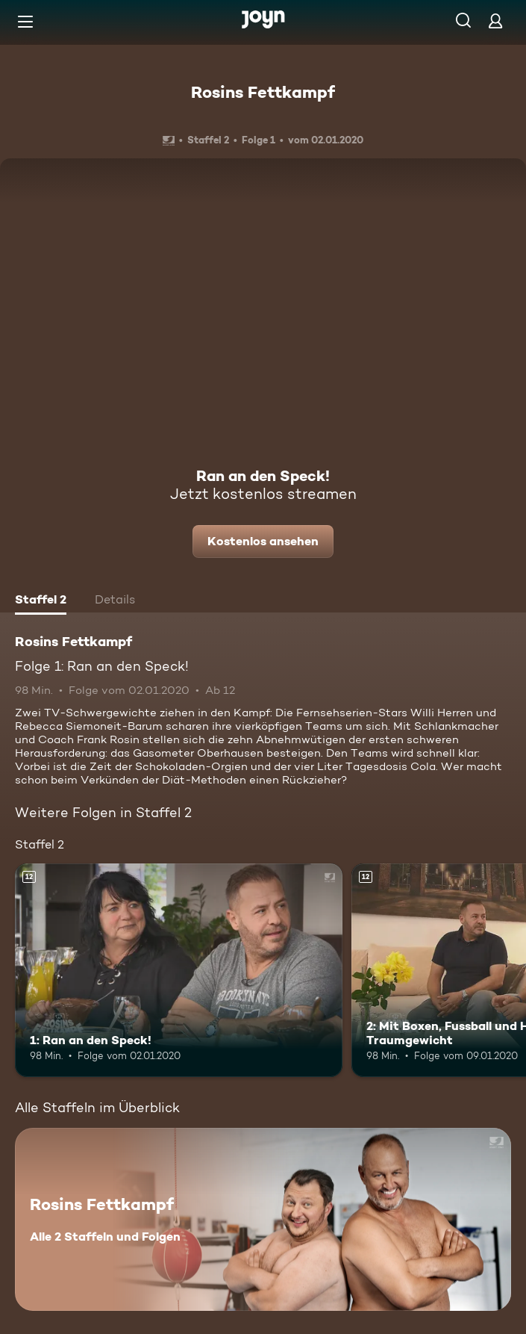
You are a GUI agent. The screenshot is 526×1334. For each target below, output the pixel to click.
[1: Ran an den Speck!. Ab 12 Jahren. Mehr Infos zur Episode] (178, 970)
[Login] (495, 20)
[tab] (40, 601)
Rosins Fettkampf (263, 91)
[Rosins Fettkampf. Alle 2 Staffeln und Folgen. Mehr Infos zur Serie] (263, 1219)
